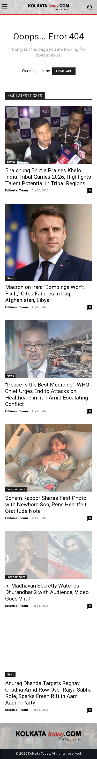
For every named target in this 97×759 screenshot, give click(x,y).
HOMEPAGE (64, 71)
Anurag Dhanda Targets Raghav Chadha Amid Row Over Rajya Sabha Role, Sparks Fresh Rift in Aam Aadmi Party (48, 693)
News (10, 278)
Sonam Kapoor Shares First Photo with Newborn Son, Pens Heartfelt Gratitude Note (46, 504)
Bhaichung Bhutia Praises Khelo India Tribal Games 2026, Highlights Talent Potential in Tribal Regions (48, 177)
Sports (11, 161)
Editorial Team (16, 190)
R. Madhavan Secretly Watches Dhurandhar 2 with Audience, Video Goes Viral (47, 592)
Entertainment (16, 489)
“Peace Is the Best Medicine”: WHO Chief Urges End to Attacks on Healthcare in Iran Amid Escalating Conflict (47, 394)
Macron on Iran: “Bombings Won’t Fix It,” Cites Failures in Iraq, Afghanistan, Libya (44, 293)
